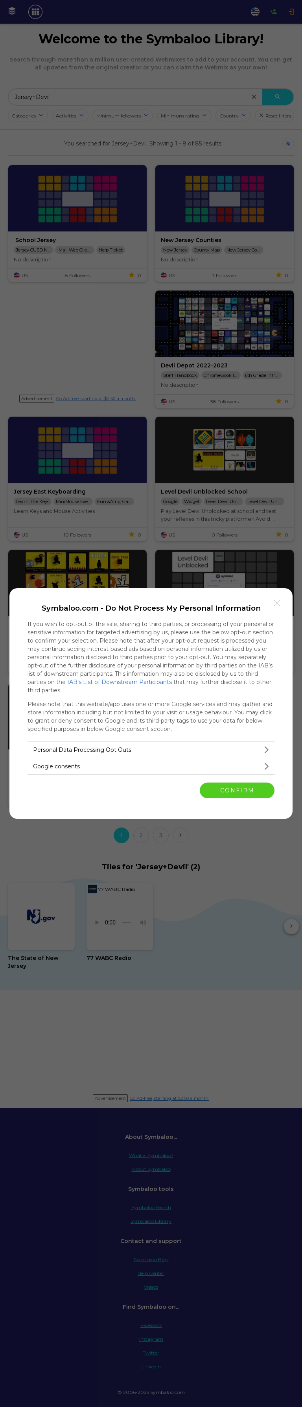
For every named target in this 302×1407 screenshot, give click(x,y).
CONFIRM (237, 790)
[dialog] (151, 703)
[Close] (277, 603)
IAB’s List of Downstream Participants (119, 682)
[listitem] (151, 750)
